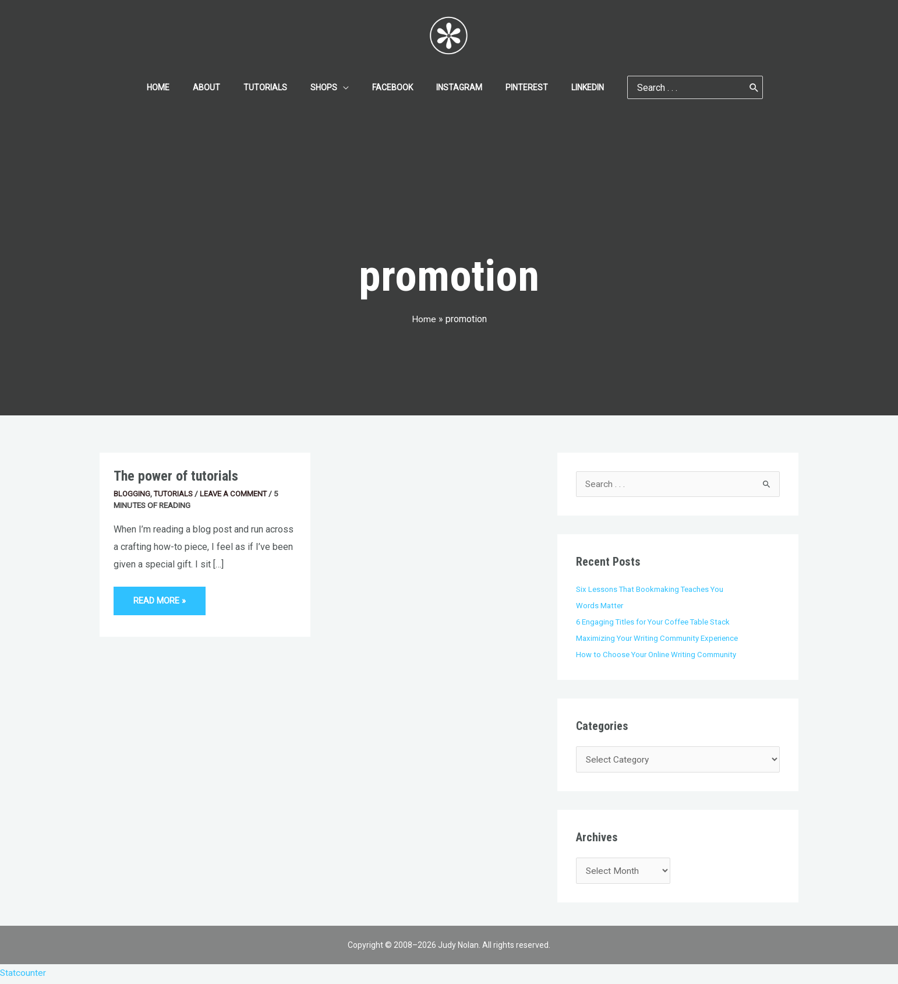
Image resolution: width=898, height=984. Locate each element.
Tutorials (174, 493)
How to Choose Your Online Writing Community (657, 654)
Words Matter (600, 606)
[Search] (726, 87)
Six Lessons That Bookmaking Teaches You (650, 589)
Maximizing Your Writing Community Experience (658, 638)
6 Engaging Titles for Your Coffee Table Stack (654, 621)
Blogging (132, 493)
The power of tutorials (178, 475)
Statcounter (23, 975)
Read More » (161, 596)
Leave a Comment (236, 493)
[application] (346, 87)
